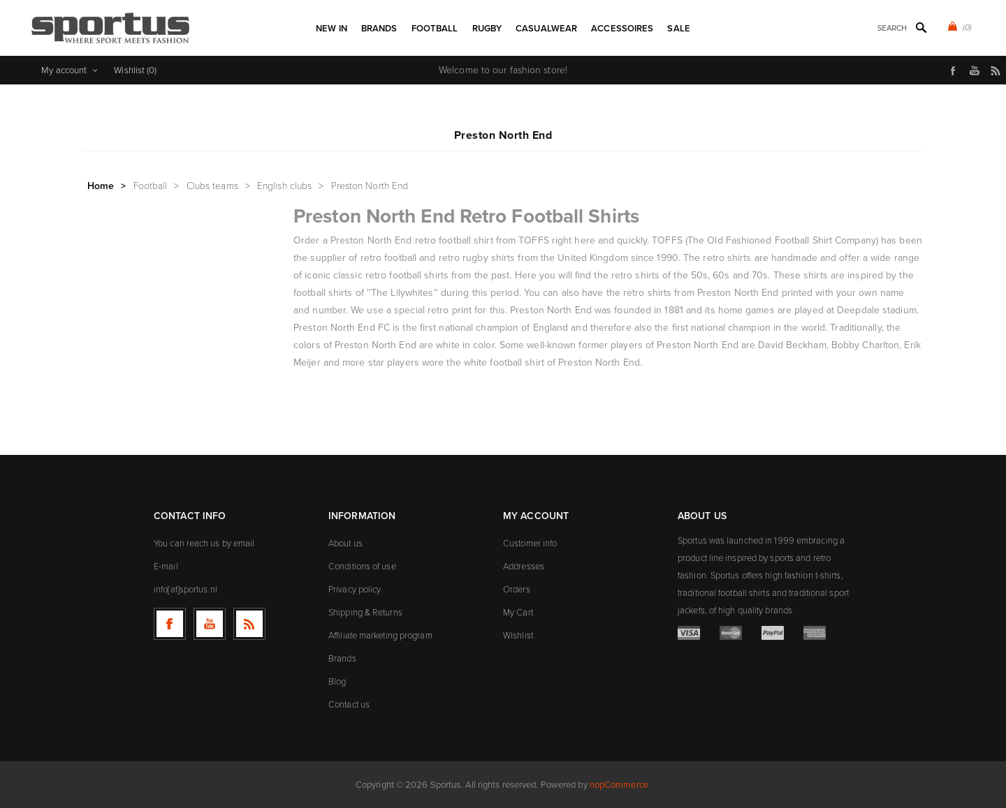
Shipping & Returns (365, 612)
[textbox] (873, 28)
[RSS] (249, 624)
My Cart (518, 612)
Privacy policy (354, 589)
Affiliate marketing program (380, 635)
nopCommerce (619, 784)
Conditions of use (362, 566)
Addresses (523, 566)
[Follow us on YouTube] (209, 624)
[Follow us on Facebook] (169, 624)
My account (64, 70)
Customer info (530, 543)
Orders (516, 589)
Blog (337, 681)
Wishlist (518, 635)
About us (345, 543)
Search (921, 27)
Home (100, 186)
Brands (342, 658)
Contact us (349, 704)
